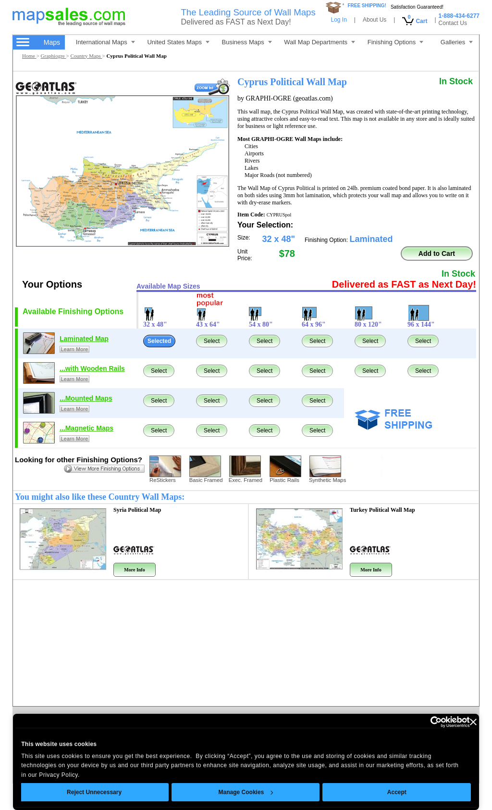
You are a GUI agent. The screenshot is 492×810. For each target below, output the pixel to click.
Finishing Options (395, 42)
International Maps (105, 42)
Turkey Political (382, 509)
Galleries (457, 42)
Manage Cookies (245, 792)
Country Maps (86, 56)
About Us (374, 19)
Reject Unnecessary (94, 792)
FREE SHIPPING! (366, 5)
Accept (396, 792)
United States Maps (178, 42)
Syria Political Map (137, 509)
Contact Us (453, 23)
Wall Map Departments (319, 42)
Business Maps (247, 42)
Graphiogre (53, 56)
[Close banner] (473, 722)
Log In (338, 19)
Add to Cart (436, 253)
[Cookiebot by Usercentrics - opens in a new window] (428, 722)
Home (29, 56)
